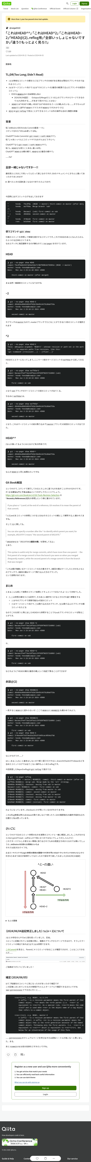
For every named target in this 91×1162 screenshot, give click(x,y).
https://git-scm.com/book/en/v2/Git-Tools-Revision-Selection (32, 495)
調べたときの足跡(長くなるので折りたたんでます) (29, 181)
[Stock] (15, 1054)
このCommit (11, 949)
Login (74, 3)
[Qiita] (6, 3)
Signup (84, 3)
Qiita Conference (39, 8)
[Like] (8, 1054)
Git (7, 48)
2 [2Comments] (22, 1054)
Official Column (70, 8)
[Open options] (53, 1158)
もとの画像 (12, 920)
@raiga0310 (13, 27)
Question (25, 8)
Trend (5, 8)
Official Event (55, 8)
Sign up (45, 1088)
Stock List (14, 8)
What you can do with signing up (27, 1082)
